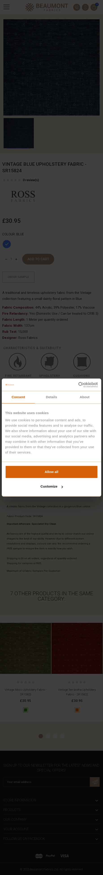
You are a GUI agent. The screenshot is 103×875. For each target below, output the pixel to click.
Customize (52, 486)
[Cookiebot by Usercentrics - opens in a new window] (78, 385)
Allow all (51, 472)
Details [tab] (51, 397)
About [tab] (85, 397)
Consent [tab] (18, 397)
